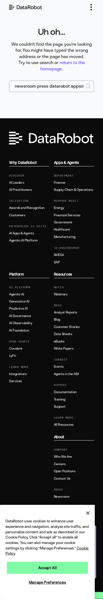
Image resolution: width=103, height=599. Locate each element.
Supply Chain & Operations (73, 190)
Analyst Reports (65, 312)
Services (15, 381)
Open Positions (65, 471)
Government (63, 222)
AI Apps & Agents (21, 233)
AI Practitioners (20, 190)
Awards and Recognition (26, 208)
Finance (59, 183)
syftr (12, 356)
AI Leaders (16, 183)
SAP (57, 262)
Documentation (65, 392)
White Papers (64, 348)
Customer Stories (67, 327)
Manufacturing (65, 237)
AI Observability (20, 323)
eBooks (59, 341)
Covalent (16, 348)
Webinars (61, 294)
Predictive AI (18, 308)
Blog (57, 319)
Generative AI (19, 301)
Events (59, 366)
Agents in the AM (66, 374)
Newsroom (61, 497)
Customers (17, 215)
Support (60, 406)
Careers (60, 464)
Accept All (47, 568)
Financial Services (67, 215)
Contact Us (62, 478)
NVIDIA (59, 255)
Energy (59, 208)
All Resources (64, 425)
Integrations (18, 374)
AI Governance (20, 316)
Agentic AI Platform (23, 240)
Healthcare (62, 229)
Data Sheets (63, 334)
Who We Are (63, 457)
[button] (91, 7)
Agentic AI (16, 294)
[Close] (88, 513)
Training (59, 399)
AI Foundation (19, 330)
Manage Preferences (47, 582)
